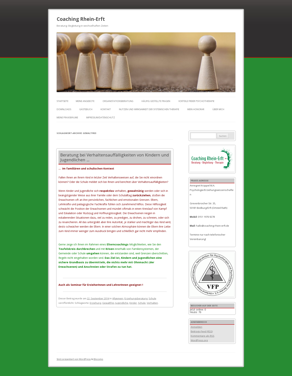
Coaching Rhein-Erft (81, 19)
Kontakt (106, 109)
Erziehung (95, 303)
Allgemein (117, 298)
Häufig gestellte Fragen (156, 101)
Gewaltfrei (108, 303)
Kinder (133, 303)
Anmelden (196, 327)
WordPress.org (199, 340)
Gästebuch (85, 109)
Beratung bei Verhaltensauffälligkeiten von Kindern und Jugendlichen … (114, 157)
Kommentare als (202, 335)
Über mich (218, 109)
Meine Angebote (85, 101)
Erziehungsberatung (135, 298)
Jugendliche (121, 303)
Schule (152, 298)
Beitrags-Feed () (202, 331)
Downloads (64, 109)
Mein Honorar (195, 109)
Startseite (62, 101)
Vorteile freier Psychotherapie (196, 101)
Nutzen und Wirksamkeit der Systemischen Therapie (149, 109)
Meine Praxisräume (67, 117)
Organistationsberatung (118, 101)
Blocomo (98, 359)
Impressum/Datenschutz (100, 117)
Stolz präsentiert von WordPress (74, 359)
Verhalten (152, 303)
